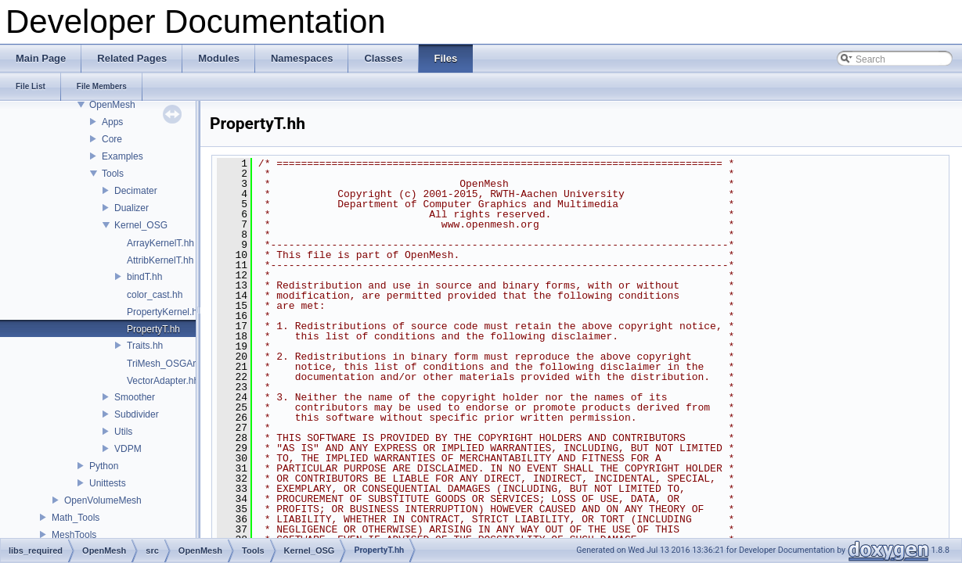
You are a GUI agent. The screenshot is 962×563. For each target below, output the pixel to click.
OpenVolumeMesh (103, 500)
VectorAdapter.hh (163, 380)
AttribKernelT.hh (160, 260)
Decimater (135, 190)
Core (112, 139)
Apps (112, 122)
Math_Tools (75, 517)
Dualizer (131, 208)
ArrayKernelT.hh (160, 243)
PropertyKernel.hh (165, 312)
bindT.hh (144, 276)
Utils (123, 431)
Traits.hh (145, 345)
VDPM (128, 448)
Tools (113, 173)
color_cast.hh (154, 294)
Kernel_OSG (141, 225)
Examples (122, 156)
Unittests (107, 483)
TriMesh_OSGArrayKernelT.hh (190, 363)
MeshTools (74, 534)
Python (103, 466)
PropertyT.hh (153, 329)
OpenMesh (112, 104)
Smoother (134, 397)
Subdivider (136, 414)
